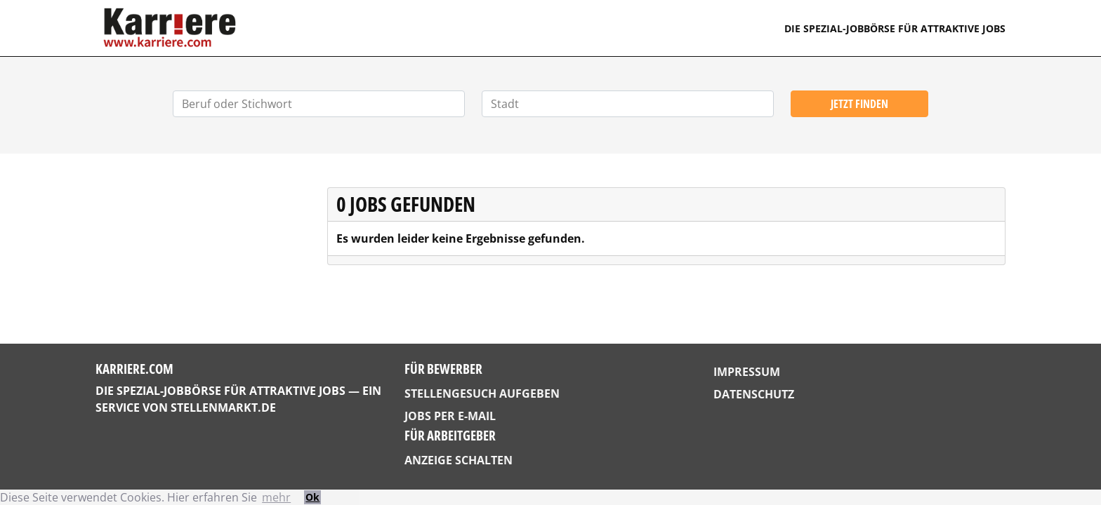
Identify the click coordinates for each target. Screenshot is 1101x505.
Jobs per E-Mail (450, 416)
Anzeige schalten (458, 460)
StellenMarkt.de (223, 407)
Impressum (746, 371)
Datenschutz (753, 394)
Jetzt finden (859, 104)
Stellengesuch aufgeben (482, 393)
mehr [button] (276, 497)
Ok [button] (312, 497)
